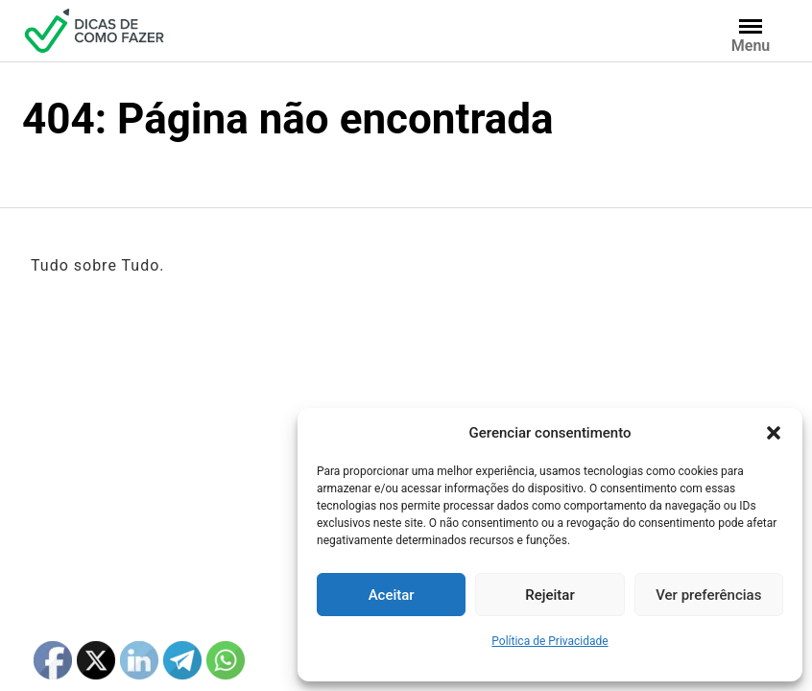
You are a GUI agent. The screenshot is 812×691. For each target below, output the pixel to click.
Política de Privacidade (549, 641)
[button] (773, 432)
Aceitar (392, 595)
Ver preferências (708, 595)
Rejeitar (549, 595)
